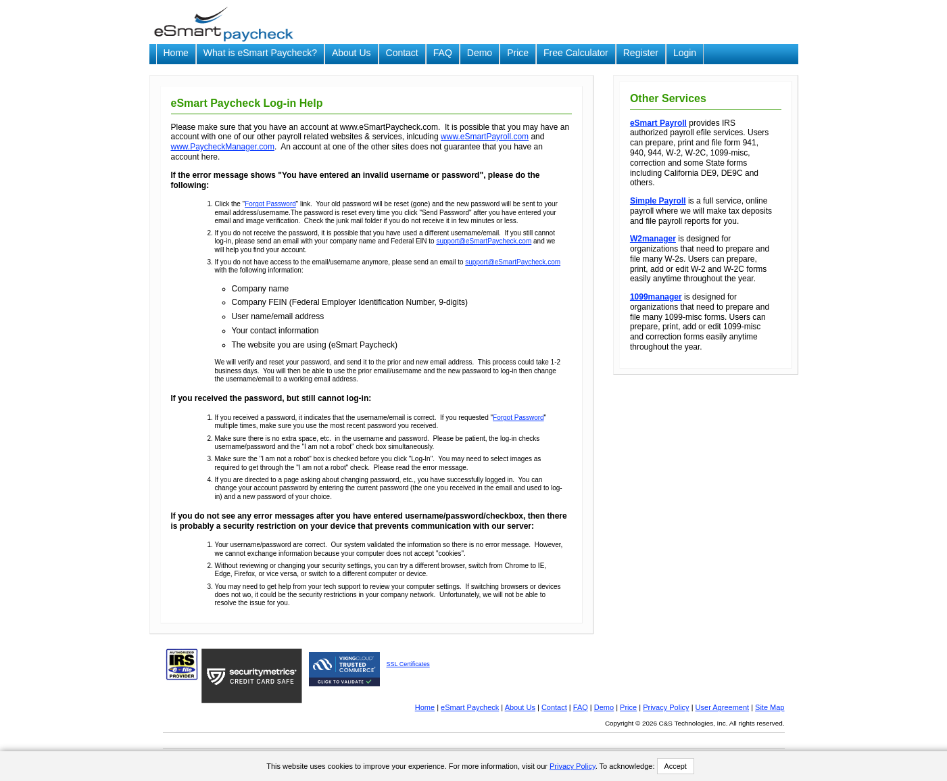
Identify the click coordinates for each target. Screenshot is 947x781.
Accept (675, 766)
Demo (479, 52)
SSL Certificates (408, 664)
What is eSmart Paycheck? (260, 52)
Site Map (769, 707)
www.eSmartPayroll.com (485, 136)
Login (684, 52)
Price (518, 52)
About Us (351, 52)
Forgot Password (270, 204)
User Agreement (722, 707)
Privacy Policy (666, 707)
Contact (402, 52)
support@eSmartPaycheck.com (483, 241)
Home (176, 52)
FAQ (442, 52)
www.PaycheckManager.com (222, 146)
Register (640, 52)
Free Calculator (575, 52)
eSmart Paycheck (470, 707)
